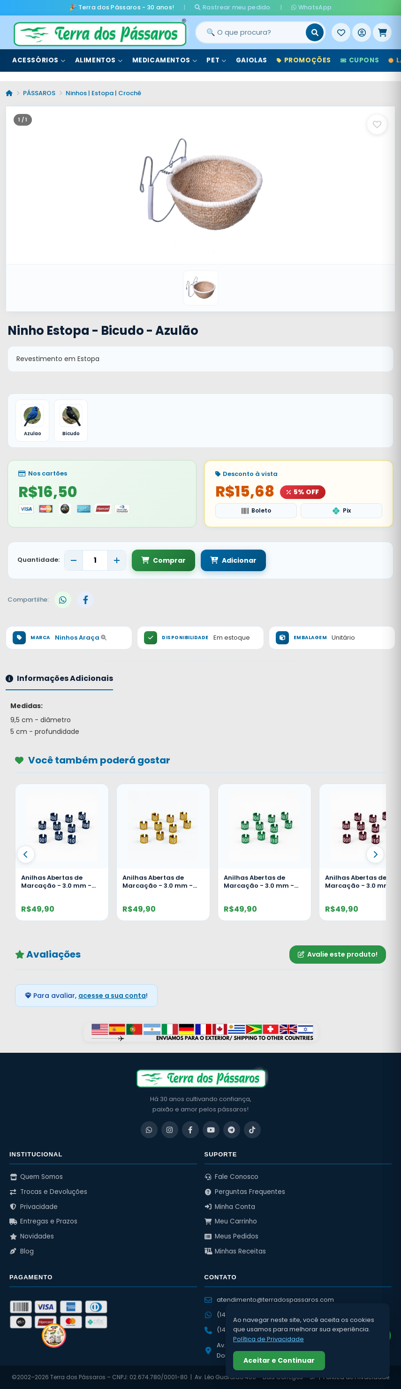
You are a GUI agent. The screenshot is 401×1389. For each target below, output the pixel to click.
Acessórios (39, 60)
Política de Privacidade (268, 1339)
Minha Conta (230, 1206)
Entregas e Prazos (43, 1221)
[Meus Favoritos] (341, 32)
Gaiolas (251, 60)
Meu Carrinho (230, 1221)
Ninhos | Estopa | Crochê (103, 93)
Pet (216, 60)
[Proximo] (375, 854)
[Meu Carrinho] (382, 32)
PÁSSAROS (39, 93)
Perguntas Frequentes (245, 1191)
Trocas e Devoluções (48, 1191)
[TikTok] (252, 1129)
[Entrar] (361, 32)
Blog (21, 1251)
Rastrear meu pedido (232, 7)
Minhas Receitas (235, 1251)
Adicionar (233, 560)
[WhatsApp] (149, 1129)
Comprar (163, 560)
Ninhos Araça (80, 637)
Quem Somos (36, 1176)
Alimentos (99, 60)
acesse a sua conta (112, 995)
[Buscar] (315, 32)
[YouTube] (211, 1129)
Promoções (304, 60)
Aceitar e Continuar (279, 1360)
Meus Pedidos (231, 1236)
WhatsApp (311, 7)
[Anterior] (26, 854)
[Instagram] (169, 1129)
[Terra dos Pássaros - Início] (99, 32)
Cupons (359, 60)
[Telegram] (231, 1129)
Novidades (31, 1236)
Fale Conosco (231, 1176)
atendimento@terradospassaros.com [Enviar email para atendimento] (269, 1299)
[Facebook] (190, 1129)
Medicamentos (164, 60)
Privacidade (33, 1206)
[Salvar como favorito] (377, 124)
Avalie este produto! (338, 954)
